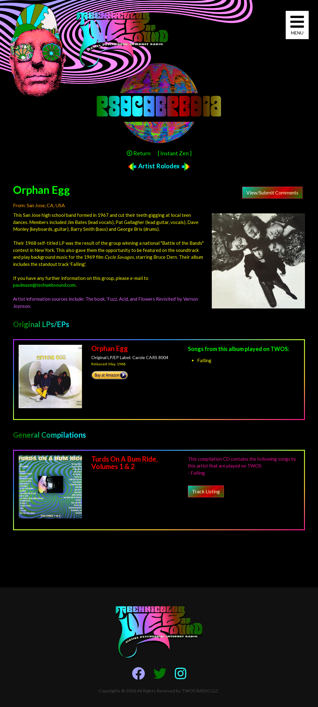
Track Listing (206, 491)
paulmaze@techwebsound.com (44, 285)
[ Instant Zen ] (175, 153)
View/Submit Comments (272, 192)
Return (139, 153)
